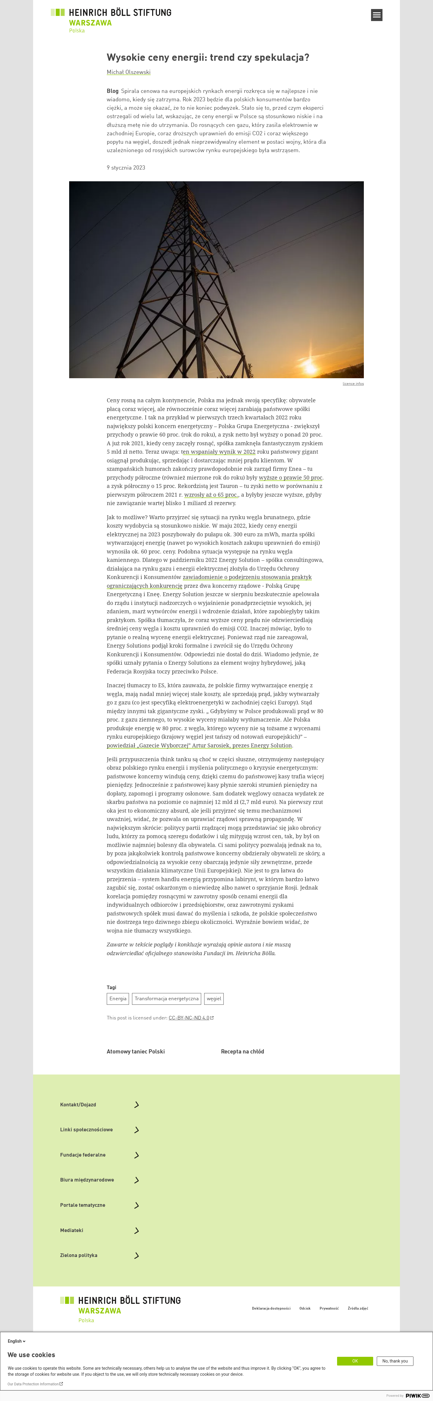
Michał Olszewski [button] (129, 72)
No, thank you (395, 1361)
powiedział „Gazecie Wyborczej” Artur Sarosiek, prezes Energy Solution (199, 745)
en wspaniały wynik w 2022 (219, 451)
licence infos (353, 384)
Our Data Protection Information (33, 1384)
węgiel (214, 998)
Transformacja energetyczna (167, 998)
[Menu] (377, 15)
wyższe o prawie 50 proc (290, 477)
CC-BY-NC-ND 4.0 (189, 1018)
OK (355, 1361)
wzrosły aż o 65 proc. (211, 494)
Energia (118, 998)
